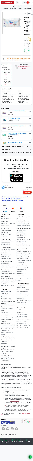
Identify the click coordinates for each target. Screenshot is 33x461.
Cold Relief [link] (13, 249)
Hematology (19, 225)
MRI (17, 230)
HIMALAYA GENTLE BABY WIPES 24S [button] (16, 126)
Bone (18, 258)
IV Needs (3, 353)
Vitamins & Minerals (5, 327)
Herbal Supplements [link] (5, 266)
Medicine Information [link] (6, 291)
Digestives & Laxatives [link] (6, 254)
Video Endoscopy (20, 243)
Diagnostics (13, 8)
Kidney (28, 253)
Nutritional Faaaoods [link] (5, 242)
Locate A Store (16, 197)
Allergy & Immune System (6, 336)
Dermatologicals (4, 330)
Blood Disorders (20, 275)
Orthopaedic (3, 357)
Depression (19, 316)
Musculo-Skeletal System (6, 315)
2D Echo (24, 235)
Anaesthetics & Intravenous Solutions (7, 333)
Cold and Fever (25, 314)
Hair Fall (24, 321)
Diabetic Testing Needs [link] (6, 271)
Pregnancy (28, 260)
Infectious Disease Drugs (6, 319)
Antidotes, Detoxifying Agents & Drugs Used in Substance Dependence (7, 339)
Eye (2, 328)
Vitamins (26, 255)
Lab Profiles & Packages (22, 251)
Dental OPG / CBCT (21, 239)
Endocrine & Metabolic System (7, 325)
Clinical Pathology (20, 220)
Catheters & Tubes (8, 351)
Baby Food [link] (3, 218)
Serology (27, 222)
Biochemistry (25, 223)
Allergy (18, 255)
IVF (17, 307)
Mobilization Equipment (6, 355)
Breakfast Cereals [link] (11, 241)
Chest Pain (19, 314)
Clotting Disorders (25, 267)
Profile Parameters (20, 222)
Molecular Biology (26, 225)
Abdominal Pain (27, 325)
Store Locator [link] (12, 295)
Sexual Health (19, 327)
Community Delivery (6, 200)
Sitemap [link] (13, 441)
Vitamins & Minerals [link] (5, 265)
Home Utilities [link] (4, 280)
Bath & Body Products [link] (5, 227)
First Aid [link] (3, 249)
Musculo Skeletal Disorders (22, 265)
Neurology (24, 296)
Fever (22, 256)
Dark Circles (25, 318)
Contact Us (20, 200)
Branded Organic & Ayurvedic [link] (7, 285)
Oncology (3, 321)
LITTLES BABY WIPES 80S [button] (14, 118)
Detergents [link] (11, 278)
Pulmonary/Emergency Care (7, 358)
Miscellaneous (4, 343)
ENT (23, 298)
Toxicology (19, 267)
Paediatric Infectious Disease (23, 306)
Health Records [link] (4, 293)
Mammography (20, 234)
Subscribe (27, 192)
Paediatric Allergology (21, 304)
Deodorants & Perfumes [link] (6, 230)
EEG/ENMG (19, 235)
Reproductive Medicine (21, 302)
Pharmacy (5, 8)
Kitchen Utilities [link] (11, 280)
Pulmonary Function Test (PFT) (23, 245)
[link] (7, 2)
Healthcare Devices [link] (5, 256)
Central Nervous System (6, 314)
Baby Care (8, 218)
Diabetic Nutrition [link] (5, 273)
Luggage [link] (3, 281)
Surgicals (9, 357)
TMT (25, 234)
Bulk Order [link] (2, 442)
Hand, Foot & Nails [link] (5, 236)
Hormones (3, 317)
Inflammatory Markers (25, 278)
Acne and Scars (20, 325)
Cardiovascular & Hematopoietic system (8, 309)
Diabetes (26, 256)
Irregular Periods (27, 319)
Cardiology (19, 296)
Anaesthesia (3, 349)
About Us (4, 197)
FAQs (8, 197)
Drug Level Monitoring (21, 269)
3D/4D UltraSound (20, 232)
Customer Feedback (16, 198)
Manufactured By (6, 91)
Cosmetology (28, 300)
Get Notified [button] (30, 39)
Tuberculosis (21, 262)
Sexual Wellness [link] (4, 228)
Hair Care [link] (8, 225)
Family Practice (20, 289)
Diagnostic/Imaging (5, 360)
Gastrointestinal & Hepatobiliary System (7, 305)
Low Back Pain (20, 319)
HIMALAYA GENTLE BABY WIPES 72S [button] (16, 111)
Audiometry (28, 239)
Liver (18, 253)
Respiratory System (5, 312)
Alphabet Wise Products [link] (6, 298)
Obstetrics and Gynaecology (22, 291)
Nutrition (12, 327)
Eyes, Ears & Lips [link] (4, 232)
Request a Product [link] (5, 295)
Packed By (20, 91)
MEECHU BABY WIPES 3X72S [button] (15, 142)
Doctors (20, 8)
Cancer (26, 258)
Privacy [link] (16, 441)
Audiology (19, 309)
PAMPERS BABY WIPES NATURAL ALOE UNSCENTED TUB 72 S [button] (17, 134)
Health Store (17, 6)
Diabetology (19, 293)
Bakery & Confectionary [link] (10, 281)
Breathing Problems (21, 323)
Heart (29, 251)
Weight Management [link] (5, 244)
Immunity (21, 258)
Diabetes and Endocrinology (22, 295)
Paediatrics (26, 289)
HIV (17, 262)
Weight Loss (24, 316)
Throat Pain (19, 321)
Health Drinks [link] (4, 241)
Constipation (19, 318)
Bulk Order (14, 200)
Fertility (24, 253)
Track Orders (26, 197)
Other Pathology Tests (21, 264)
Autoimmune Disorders (22, 277)
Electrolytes (19, 280)
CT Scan (21, 230)
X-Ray (24, 230)
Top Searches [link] (4, 296)
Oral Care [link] (3, 225)
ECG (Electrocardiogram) (22, 241)
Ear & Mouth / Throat (7, 328)
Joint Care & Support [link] (5, 251)
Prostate (23, 260)
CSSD (2, 351)
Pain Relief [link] (7, 249)
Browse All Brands (6, 198)
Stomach (18, 278)
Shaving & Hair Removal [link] (6, 234)
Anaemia (18, 256)
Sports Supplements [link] (5, 263)
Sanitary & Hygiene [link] (10, 223)
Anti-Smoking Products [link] (6, 258)
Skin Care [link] (3, 223)
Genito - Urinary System (6, 323)
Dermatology (19, 298)
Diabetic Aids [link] (12, 273)
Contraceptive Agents (10, 317)
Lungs (20, 253)
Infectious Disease (20, 273)
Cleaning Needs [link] (4, 278)
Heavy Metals (19, 271)
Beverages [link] (3, 283)
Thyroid (21, 255)
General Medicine (20, 287)
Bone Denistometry (21, 237)
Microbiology (19, 223)
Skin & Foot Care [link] (4, 253)
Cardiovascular (10, 349)
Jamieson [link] (13, 266)
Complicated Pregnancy (24, 307)
